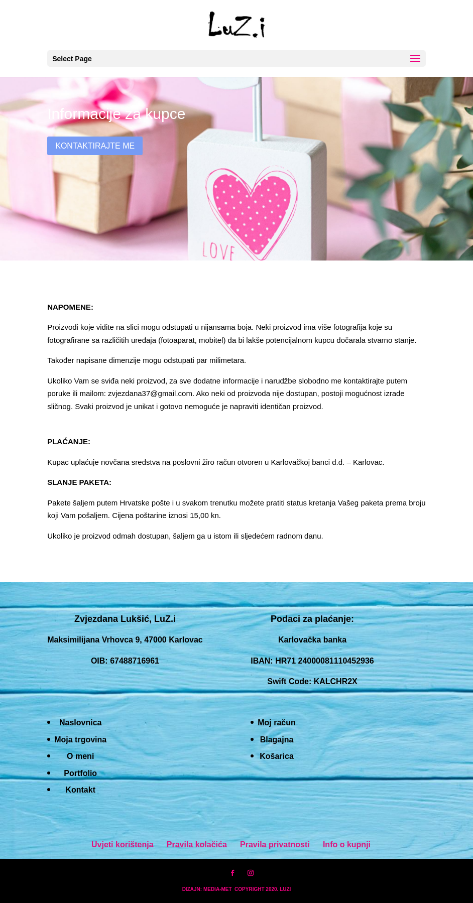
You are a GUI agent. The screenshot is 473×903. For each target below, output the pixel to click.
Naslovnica (80, 722)
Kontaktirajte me (95, 146)
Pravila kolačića (197, 844)
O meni (80, 756)
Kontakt (80, 790)
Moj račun (277, 722)
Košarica (277, 756)
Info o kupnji (347, 844)
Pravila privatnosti (275, 844)
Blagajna (277, 739)
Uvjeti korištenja (122, 844)
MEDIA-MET (217, 889)
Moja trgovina (80, 739)
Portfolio (80, 773)
